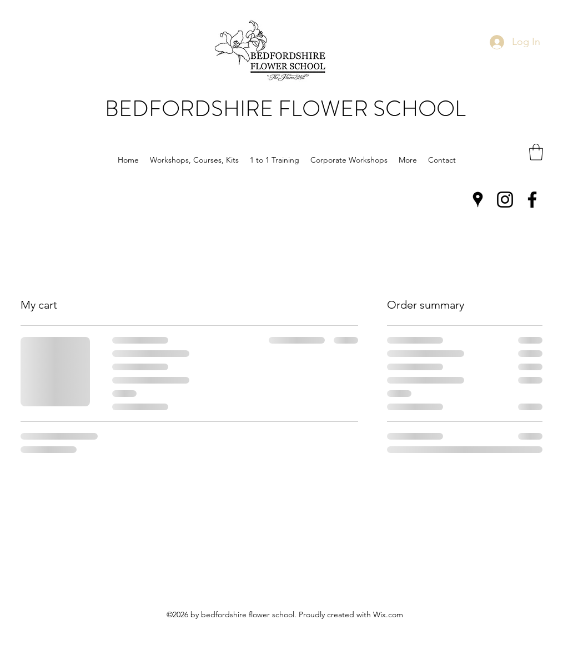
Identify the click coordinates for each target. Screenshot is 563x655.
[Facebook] (532, 199)
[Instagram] (505, 199)
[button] (194, 160)
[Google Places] (478, 199)
